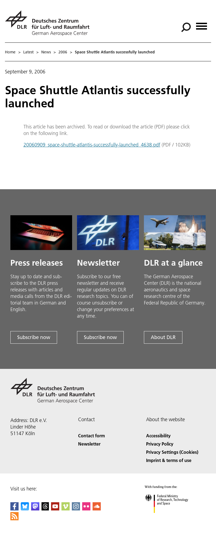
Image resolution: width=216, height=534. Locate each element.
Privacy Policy (159, 444)
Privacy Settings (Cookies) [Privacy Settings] (172, 452)
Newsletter (89, 444)
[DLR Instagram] (76, 509)
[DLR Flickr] (86, 509)
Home (10, 52)
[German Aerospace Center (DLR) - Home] (49, 23)
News (46, 52)
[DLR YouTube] (55, 509)
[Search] (186, 27)
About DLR (163, 337)
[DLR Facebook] (14, 509)
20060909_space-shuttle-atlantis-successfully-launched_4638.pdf (91, 145)
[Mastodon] (35, 509)
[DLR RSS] (14, 518)
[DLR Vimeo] (65, 509)
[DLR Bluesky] (25, 509)
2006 (62, 52)
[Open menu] (201, 24)
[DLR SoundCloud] (97, 509)
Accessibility (158, 435)
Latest (28, 52)
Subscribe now (33, 337)
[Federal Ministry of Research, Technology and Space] (171, 518)
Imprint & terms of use (168, 460)
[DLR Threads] (45, 509)
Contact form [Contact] (91, 435)
